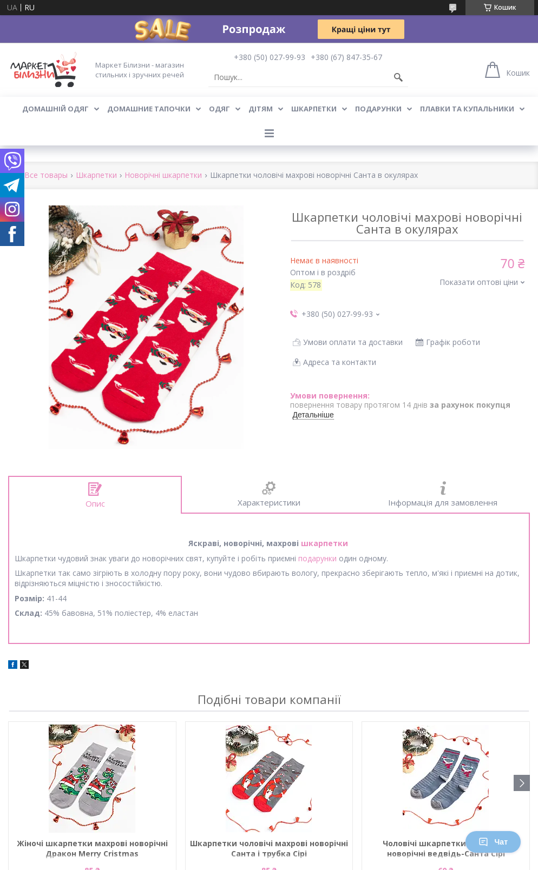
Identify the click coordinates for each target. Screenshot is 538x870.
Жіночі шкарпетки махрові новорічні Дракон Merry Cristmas (92, 848)
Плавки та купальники (467, 109)
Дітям (260, 109)
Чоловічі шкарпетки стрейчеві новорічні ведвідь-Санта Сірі (446, 848)
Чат (493, 842)
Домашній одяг (55, 109)
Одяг (219, 109)
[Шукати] (398, 77)
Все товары (46, 175)
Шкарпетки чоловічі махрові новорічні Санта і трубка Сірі (269, 848)
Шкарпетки (314, 109)
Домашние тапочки (149, 109)
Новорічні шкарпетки (163, 175)
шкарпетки (324, 543)
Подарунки (378, 109)
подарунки (317, 558)
